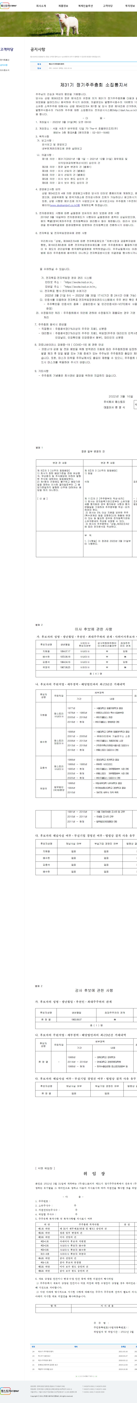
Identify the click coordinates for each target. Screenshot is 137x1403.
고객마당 (108, 6)
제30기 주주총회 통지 (46, 1351)
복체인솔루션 (85, 6)
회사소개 (41, 6)
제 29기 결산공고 (44, 1356)
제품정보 (63, 6)
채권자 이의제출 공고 (45, 1369)
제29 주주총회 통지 (45, 1360)
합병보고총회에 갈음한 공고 (48, 1364)
